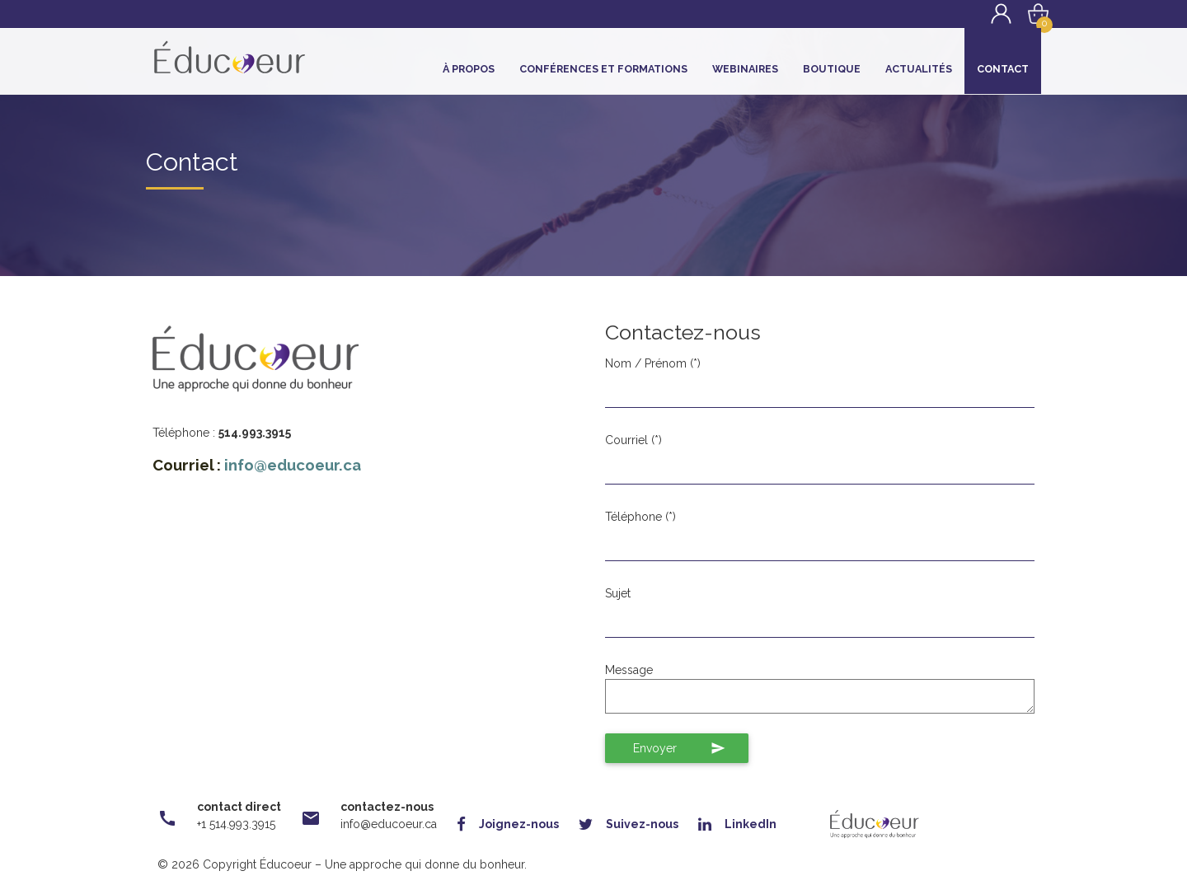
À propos (469, 69)
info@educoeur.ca (292, 465)
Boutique (832, 69)
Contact (1003, 69)
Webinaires (745, 69)
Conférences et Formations (603, 69)
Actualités (918, 69)
